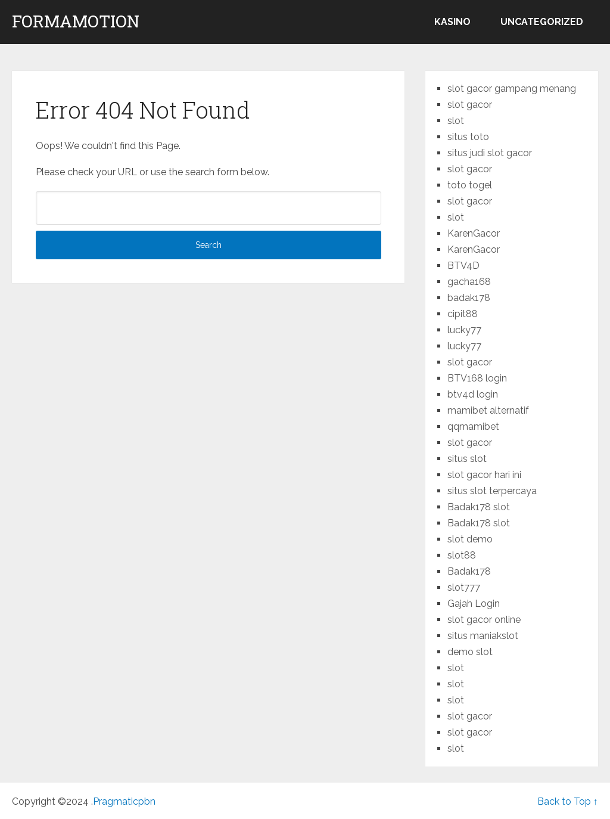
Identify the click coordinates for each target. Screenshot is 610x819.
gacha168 (469, 281)
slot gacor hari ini (484, 474)
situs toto (468, 136)
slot (455, 120)
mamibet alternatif (488, 410)
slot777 (463, 587)
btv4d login (472, 394)
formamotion (75, 21)
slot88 (461, 555)
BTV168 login (477, 378)
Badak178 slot (478, 507)
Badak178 (469, 571)
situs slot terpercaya (492, 491)
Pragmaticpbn (124, 801)
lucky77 (464, 330)
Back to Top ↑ (567, 801)
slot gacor (469, 104)
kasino (452, 21)
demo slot (470, 651)
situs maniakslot (482, 635)
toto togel (469, 185)
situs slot (467, 458)
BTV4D (463, 265)
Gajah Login (473, 603)
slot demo (470, 539)
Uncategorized (541, 21)
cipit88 (462, 313)
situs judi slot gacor (489, 153)
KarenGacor (473, 233)
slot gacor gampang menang (511, 88)
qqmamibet (473, 426)
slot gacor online (484, 619)
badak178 (468, 297)
